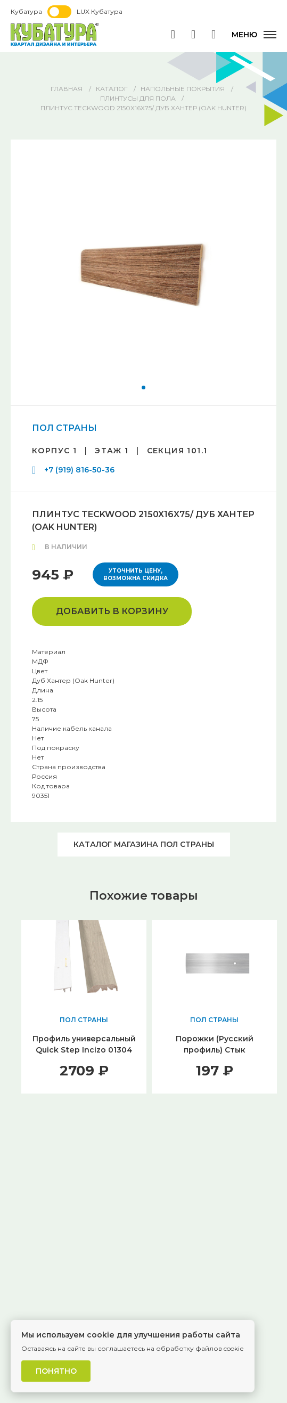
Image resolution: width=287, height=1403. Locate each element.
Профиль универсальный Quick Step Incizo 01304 (84, 1044)
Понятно (56, 1371)
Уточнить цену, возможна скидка (135, 574)
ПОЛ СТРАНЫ (64, 428)
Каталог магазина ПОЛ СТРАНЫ (143, 844)
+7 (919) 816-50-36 (79, 470)
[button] (143, 387)
